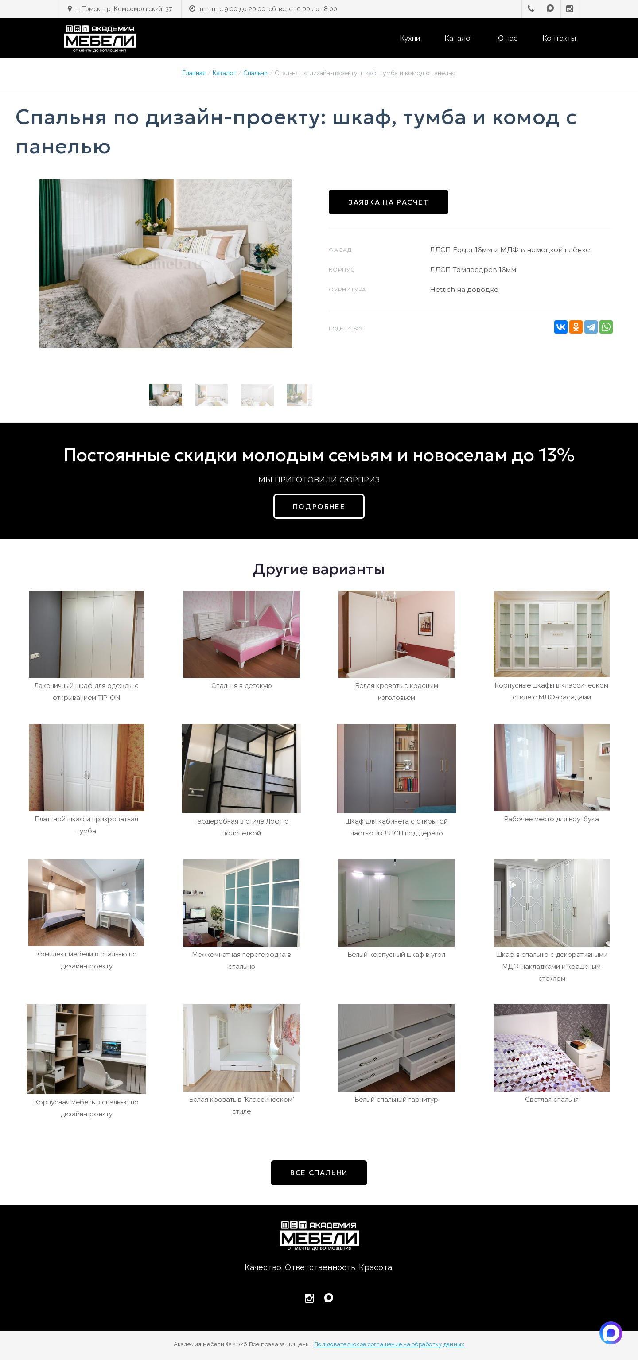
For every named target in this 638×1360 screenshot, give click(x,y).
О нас (507, 38)
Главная (194, 73)
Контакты (559, 38)
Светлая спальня (552, 1100)
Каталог (458, 38)
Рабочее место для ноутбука (551, 819)
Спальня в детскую (241, 686)
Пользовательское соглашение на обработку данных (389, 1344)
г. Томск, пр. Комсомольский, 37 (124, 8)
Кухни (410, 38)
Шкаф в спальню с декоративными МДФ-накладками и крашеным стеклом (551, 967)
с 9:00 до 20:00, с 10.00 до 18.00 (268, 8)
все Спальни (319, 1172)
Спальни (255, 73)
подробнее (319, 506)
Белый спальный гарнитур (396, 1100)
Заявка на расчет (388, 202)
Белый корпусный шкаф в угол (396, 955)
